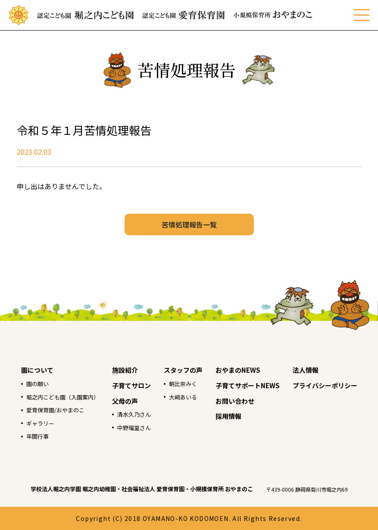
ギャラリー (40, 423)
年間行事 (37, 436)
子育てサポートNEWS (248, 385)
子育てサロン (131, 385)
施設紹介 (125, 369)
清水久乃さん (134, 414)
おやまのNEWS (238, 369)
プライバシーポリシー (325, 385)
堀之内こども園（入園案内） (62, 397)
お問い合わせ (235, 400)
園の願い (37, 384)
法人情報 (306, 369)
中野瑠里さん (134, 428)
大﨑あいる (183, 397)
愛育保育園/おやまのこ (55, 410)
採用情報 (228, 416)
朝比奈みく (183, 384)
